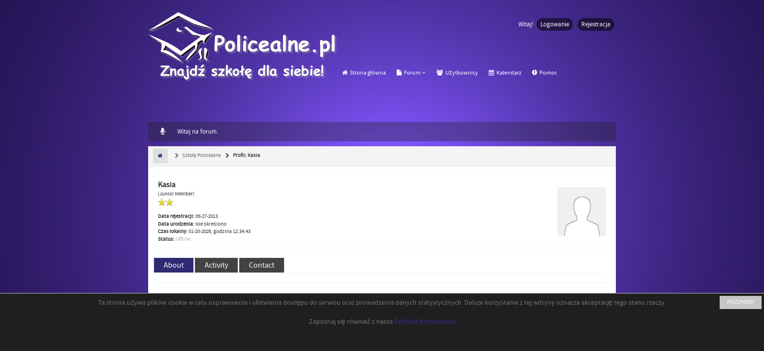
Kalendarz (505, 73)
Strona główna (364, 73)
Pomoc (544, 73)
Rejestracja (596, 24)
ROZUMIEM (740, 302)
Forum (408, 73)
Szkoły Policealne (201, 155)
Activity (216, 265)
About (174, 265)
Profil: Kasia (246, 155)
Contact (261, 265)
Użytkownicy (457, 73)
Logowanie (554, 24)
